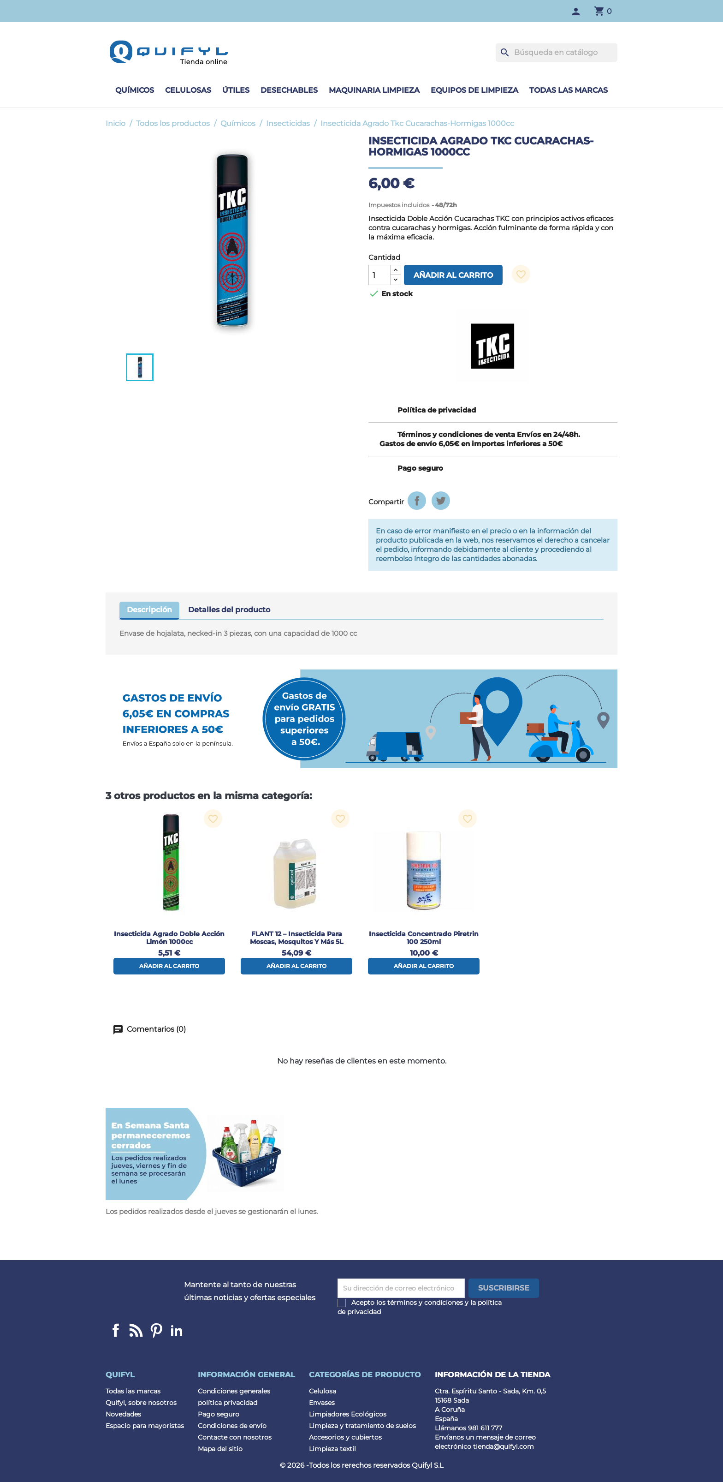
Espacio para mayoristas (145, 1426)
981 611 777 (485, 1428)
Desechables (289, 90)
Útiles (235, 90)
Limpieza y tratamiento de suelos (362, 1426)
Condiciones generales (234, 1391)
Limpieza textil (332, 1449)
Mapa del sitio (220, 1449)
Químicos (134, 90)
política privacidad (227, 1402)
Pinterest (156, 1330)
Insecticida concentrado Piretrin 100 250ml (424, 938)
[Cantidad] (379, 275)
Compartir (417, 500)
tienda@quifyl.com (503, 1446)
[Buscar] (556, 52)
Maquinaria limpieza (374, 90)
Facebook (116, 1330)
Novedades (123, 1414)
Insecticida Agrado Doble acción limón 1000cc (169, 938)
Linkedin (136, 1330)
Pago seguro (218, 1414)
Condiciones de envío (232, 1426)
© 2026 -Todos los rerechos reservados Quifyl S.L (362, 1465)
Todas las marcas (568, 90)
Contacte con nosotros (235, 1437)
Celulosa (322, 1391)
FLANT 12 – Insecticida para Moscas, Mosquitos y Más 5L (296, 938)
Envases (322, 1402)
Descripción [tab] (149, 609)
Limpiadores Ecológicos (347, 1414)
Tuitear (441, 500)
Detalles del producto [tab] (229, 609)
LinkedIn (176, 1330)
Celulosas (188, 90)
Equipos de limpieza (474, 90)
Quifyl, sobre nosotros (141, 1402)
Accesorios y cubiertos (345, 1437)
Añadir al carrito (453, 275)
